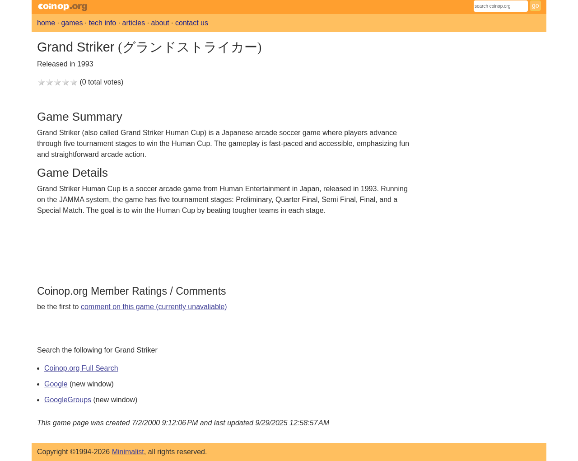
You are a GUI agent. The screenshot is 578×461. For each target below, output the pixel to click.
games (72, 23)
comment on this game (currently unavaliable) (154, 306)
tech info (102, 23)
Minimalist (128, 452)
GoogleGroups (67, 400)
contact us (191, 23)
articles (133, 23)
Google (56, 384)
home (46, 23)
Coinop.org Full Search (81, 368)
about (160, 23)
